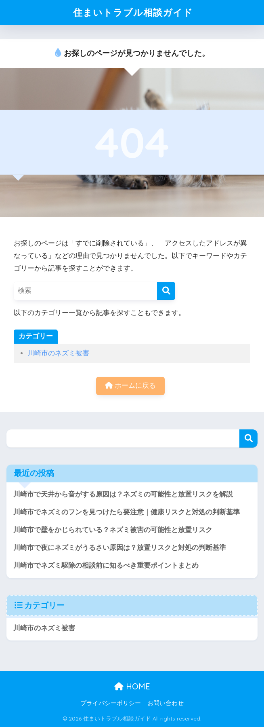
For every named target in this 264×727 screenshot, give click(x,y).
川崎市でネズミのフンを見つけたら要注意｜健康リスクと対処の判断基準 (126, 512)
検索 (248, 438)
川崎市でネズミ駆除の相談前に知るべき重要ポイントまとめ (106, 565)
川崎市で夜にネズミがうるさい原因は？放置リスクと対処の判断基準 (119, 548)
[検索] (166, 291)
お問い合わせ (165, 703)
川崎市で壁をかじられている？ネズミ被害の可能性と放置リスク (112, 530)
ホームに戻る (130, 385)
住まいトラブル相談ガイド (133, 12)
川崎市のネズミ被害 (58, 353)
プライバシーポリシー (110, 703)
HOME (132, 686)
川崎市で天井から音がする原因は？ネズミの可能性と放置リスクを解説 (123, 494)
